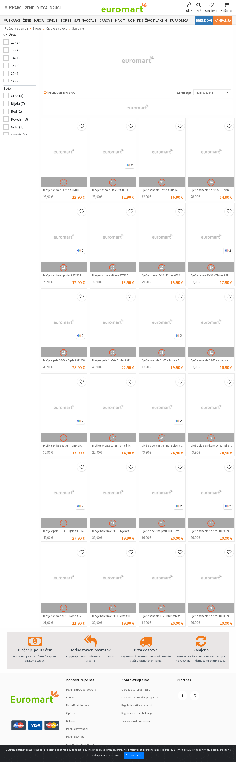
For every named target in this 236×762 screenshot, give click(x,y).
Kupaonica (179, 20)
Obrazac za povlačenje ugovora (140, 697)
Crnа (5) (17, 95)
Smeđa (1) (19, 135)
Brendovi (204, 20)
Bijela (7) (18, 103)
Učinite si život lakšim (147, 20)
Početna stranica (16, 28)
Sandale (78, 28)
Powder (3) (19, 119)
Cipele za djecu (56, 28)
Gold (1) (17, 127)
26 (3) (15, 42)
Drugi (55, 7)
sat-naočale (85, 20)
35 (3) (15, 65)
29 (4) (15, 50)
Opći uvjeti (72, 713)
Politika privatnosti (77, 728)
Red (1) (16, 111)
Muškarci (14, 7)
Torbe (65, 20)
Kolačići (70, 721)
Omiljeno (211, 7)
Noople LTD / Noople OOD (81, 744)
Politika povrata (75, 736)
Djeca (41, 7)
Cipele (52, 20)
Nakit (120, 20)
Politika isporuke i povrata (81, 689)
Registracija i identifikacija (137, 713)
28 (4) (15, 81)
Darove (105, 20)
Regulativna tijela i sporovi (136, 705)
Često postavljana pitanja (136, 721)
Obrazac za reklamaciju (135, 689)
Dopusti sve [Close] (134, 755)
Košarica (227, 7)
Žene (29, 7)
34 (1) (15, 58)
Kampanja (222, 20)
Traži (198, 7)
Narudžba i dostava (77, 705)
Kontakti (71, 697)
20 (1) (15, 73)
